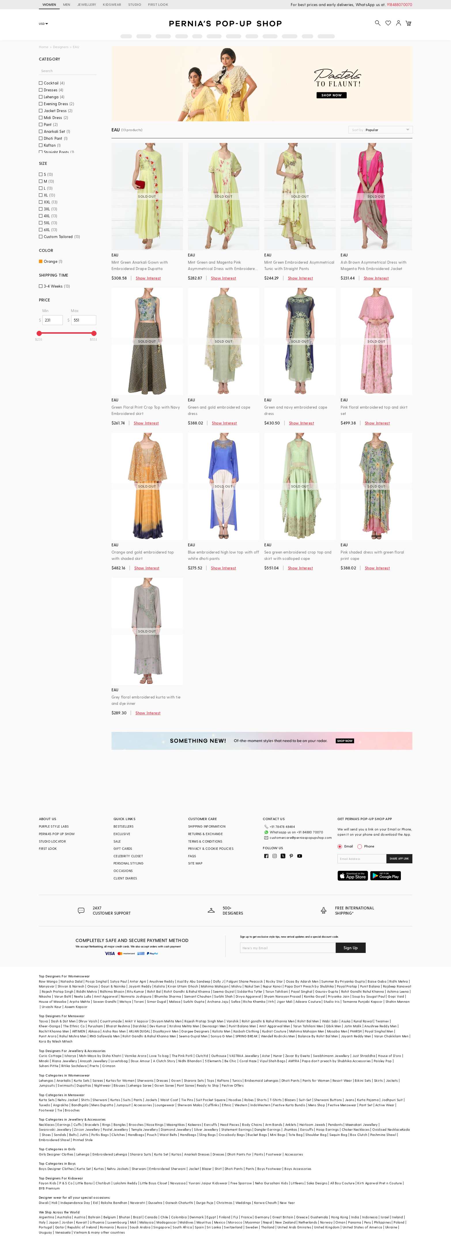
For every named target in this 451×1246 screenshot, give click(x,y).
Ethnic (226, 1105)
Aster (266, 1056)
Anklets (291, 1124)
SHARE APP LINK (399, 858)
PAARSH (356, 1031)
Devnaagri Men (214, 1026)
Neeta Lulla (82, 996)
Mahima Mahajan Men (306, 1031)
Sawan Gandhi (105, 1001)
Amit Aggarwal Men (274, 1026)
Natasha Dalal (71, 981)
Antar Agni (138, 981)
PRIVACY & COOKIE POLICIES (210, 848)
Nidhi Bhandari (190, 1061)
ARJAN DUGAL (139, 1031)
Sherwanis (145, 1080)
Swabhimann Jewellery (331, 1056)
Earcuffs (210, 1124)
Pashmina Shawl (383, 1134)
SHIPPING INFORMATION (206, 826)
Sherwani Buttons (328, 1100)
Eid (95, 1203)
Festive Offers (233, 1085)
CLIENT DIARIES (125, 878)
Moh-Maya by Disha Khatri (100, 1056)
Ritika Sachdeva (74, 1066)
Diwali (44, 1203)
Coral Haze (248, 1061)
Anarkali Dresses (197, 1154)
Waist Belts (168, 1134)
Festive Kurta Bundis (289, 1105)
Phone (368, 846)
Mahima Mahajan (215, 986)
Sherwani (100, 1100)
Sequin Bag (338, 1134)
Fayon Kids (47, 1183)
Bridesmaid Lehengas (262, 1080)
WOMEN (49, 4)
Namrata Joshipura (136, 996)
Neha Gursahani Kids (271, 1183)
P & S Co (66, 1183)
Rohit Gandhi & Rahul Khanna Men (149, 1036)
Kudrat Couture (274, 1031)
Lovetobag (119, 1061)
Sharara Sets (194, 1080)
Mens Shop (316, 1105)
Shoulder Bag (316, 1134)
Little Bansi (84, 1183)
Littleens (297, 1183)
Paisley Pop (383, 1061)
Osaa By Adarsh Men (302, 981)
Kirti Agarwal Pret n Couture (379, 1183)
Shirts (85, 1100)
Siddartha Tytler (249, 991)
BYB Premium (49, 1188)
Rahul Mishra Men (72, 1036)
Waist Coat (169, 1100)
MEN (66, 4)
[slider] (39, 333)
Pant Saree (185, 1085)
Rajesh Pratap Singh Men (203, 1021)
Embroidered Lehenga (110, 1154)
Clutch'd (202, 1056)
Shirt (218, 1169)
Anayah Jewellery (93, 1061)
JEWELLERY (86, 4)
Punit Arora (47, 1036)
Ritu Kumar (135, 991)
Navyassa (178, 1183)
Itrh (271, 1001)
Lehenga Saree (139, 1085)
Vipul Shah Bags (272, 1061)
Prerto (94, 1066)
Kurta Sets (82, 1080)
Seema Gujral (223, 991)
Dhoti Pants (290, 1080)
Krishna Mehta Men (184, 1026)
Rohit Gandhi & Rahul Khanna (187, 991)
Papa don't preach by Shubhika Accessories (336, 1061)
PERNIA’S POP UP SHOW (57, 834)
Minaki (44, 1061)
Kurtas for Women (120, 1080)
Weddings (243, 1203)
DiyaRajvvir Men (165, 1031)
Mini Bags (278, 1134)
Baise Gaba (377, 981)
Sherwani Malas (190, 1105)
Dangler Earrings (267, 1129)
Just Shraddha (363, 1056)
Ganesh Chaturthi (179, 1203)
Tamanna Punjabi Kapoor (363, 1001)
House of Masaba (53, 1001)
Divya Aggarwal (248, 996)
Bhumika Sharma (167, 996)
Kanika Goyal (314, 996)
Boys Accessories (297, 1169)
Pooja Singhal (96, 981)
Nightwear (102, 1085)
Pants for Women (316, 1080)
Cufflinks (212, 1105)
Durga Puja (205, 1203)
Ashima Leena (398, 991)
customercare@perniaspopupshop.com (301, 837)
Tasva (43, 1021)
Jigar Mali (285, 1001)
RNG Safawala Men (105, 1036)
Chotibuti (103, 1183)
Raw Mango (48, 981)
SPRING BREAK (246, 1036)
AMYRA (293, 1061)
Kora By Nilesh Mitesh (55, 1041)
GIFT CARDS (123, 848)
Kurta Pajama (368, 1100)
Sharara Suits (140, 1154)
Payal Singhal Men (379, 1031)
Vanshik (233, 1021)
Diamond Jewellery (176, 1129)
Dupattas (84, 1085)
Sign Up (351, 947)
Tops (210, 1080)
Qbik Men (333, 1026)
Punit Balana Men (242, 1026)
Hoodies (235, 1100)
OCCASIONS (123, 871)
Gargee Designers (195, 1031)
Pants (138, 1100)
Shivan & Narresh (71, 986)
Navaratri (138, 1203)
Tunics (237, 1080)
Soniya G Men (222, 1036)
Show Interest (148, 278)
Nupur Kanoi (272, 986)
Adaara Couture (308, 1001)
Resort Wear (342, 1080)
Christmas (224, 1203)
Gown (176, 1080)
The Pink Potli (182, 1056)
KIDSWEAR (112, 4)
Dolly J (218, 981)
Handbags (136, 1134)
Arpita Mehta (79, 1001)
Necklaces (47, 1124)
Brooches (72, 1110)
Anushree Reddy (161, 981)
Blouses (119, 1085)
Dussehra (155, 1203)
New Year (287, 1203)
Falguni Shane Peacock (245, 981)
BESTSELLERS (123, 826)
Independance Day (75, 1203)
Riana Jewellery (64, 1061)
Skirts (378, 1080)
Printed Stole (83, 1140)
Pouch (151, 1134)
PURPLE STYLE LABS (54, 826)
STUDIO (134, 4)
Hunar (277, 1056)
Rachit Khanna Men (54, 1031)
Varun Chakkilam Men (391, 1036)
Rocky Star (274, 981)
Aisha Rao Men (114, 1031)
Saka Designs (317, 1183)
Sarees (98, 1080)
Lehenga (83, 1154)
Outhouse (218, 1056)
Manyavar (47, 986)
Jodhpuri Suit (392, 1100)
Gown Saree (164, 1085)
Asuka (345, 1021)
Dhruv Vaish (88, 1021)
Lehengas (46, 1080)
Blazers (290, 1100)
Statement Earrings (236, 1129)
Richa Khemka (254, 1001)
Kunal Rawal (363, 1021)
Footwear (46, 1110)
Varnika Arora (135, 1056)
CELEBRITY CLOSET (128, 856)
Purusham (95, 1026)
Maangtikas (176, 1124)
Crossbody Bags (232, 1134)
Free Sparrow (241, 1183)
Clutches (118, 1134)
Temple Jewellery (144, 1129)
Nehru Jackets (118, 1169)
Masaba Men (337, 1031)
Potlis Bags (100, 1134)
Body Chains (252, 1124)
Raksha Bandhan (114, 1203)
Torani (139, 1001)
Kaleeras (194, 1124)
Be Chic (230, 1061)
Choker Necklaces (355, 1129)
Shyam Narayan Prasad (282, 996)
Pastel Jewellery (115, 1129)
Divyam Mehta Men (167, 1021)
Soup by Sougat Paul (368, 996)
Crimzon (109, 1066)
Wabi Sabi (330, 1021)
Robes (249, 1100)
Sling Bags (207, 1134)
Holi (55, 1203)
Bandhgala (80, 1105)
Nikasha (45, 996)
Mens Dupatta (102, 1105)
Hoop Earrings (327, 1129)
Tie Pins (187, 1100)
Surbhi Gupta (193, 1001)
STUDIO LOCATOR (52, 841)
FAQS (192, 856)
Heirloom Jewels (312, 1124)
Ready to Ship (208, 1085)
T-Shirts (276, 1100)
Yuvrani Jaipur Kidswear (207, 1183)
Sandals (60, 1134)
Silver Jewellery (206, 1129)
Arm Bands (273, 1124)
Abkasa (94, 1031)
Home (43, 47)
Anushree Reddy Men (380, 1026)
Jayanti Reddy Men (356, 1036)
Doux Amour (140, 1061)
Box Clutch (358, 1134)
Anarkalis (63, 1080)
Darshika (139, 1026)
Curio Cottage (50, 1056)
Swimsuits (66, 1085)
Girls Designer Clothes (56, 1154)
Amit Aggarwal (106, 996)
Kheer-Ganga (49, 1026)
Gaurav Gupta (326, 991)
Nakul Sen (252, 986)
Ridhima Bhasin (112, 991)
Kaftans (223, 1080)
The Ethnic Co (74, 1026)
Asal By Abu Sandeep (193, 981)
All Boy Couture (342, 1183)
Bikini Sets (363, 1080)
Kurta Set (161, 1154)
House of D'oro (389, 1056)
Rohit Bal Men (308, 1021)
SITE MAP (195, 863)
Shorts (262, 1100)
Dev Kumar (158, 1026)
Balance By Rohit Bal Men (318, 1036)
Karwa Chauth (265, 1203)
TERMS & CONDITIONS (205, 841)
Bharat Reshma (118, 1026)
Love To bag (159, 1056)
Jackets (392, 1080)
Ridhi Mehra (398, 981)
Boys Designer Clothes (56, 1169)
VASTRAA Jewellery (244, 1056)
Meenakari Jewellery (362, 1124)
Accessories (143, 1105)
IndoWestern (260, 1105)
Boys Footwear (269, 1169)
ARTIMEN (78, 1031)
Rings (106, 1124)
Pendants (335, 1124)
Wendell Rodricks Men (278, 1036)
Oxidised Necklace (387, 1129)
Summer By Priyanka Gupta (343, 981)
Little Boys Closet (153, 1183)
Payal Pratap (347, 986)
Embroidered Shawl (54, 1140)
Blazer (207, 1169)
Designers (60, 47)
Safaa (235, 1001)
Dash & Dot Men (63, 1021)
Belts (73, 1134)
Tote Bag (295, 1134)
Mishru (236, 986)
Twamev (382, 1021)
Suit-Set (305, 1100)
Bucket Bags (257, 1134)
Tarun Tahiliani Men (308, 1026)
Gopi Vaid (396, 996)
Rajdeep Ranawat (397, 986)
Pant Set (365, 1105)
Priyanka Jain (338, 996)
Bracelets (92, 1124)
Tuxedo (44, 1105)
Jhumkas (290, 1129)
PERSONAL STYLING (129, 863)
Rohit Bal (154, 991)
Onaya (92, 986)
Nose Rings (154, 1124)
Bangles (120, 1124)
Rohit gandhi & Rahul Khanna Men (268, 1021)
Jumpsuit (123, 1105)
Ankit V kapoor (137, 1021)
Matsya (125, 1001)
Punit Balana (370, 986)
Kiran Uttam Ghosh (183, 986)
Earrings (63, 1124)
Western (241, 1105)
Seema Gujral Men (193, 1036)
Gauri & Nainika (113, 986)
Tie (59, 1110)
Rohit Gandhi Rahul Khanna (362, 991)
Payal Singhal (301, 991)
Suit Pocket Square (210, 1100)
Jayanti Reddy (140, 986)
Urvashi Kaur (52, 1007)
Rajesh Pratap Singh (57, 991)
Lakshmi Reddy (125, 1183)
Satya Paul (118, 981)
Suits (127, 1100)
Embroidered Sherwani (167, 1169)
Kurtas (115, 1100)
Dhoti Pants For (239, 1154)
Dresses (162, 1080)
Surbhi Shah (223, 996)
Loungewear (164, 1105)
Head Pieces (229, 1124)
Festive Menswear (342, 1105)
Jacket (194, 1169)
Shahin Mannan (398, 1001)
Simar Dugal (156, 1001)
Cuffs (77, 1124)
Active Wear (384, 1105)
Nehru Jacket (68, 1100)
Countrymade (111, 1021)
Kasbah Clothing (246, 1031)
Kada (406, 1129)
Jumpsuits (47, 1085)
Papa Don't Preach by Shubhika (309, 986)
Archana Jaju (217, 1001)
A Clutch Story (164, 1061)
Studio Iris (331, 1001)
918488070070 (399, 4)
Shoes (46, 1134)
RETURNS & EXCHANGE (205, 834)
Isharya (70, 1056)
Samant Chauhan (198, 996)
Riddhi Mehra (86, 991)
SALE (117, 841)
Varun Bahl (62, 996)
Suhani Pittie (49, 1066)
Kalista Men (221, 1031)
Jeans (349, 1100)
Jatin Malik (352, 1026)
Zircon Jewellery (87, 1129)
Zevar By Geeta (297, 1056)
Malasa (174, 1001)
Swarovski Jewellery (55, 1129)
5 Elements (213, 1061)
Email (346, 846)
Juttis (84, 1134)
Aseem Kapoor (76, 1007)
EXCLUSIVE (122, 834)
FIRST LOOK (158, 4)
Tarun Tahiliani (276, 991)
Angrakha (60, 1105)
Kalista (159, 986)
